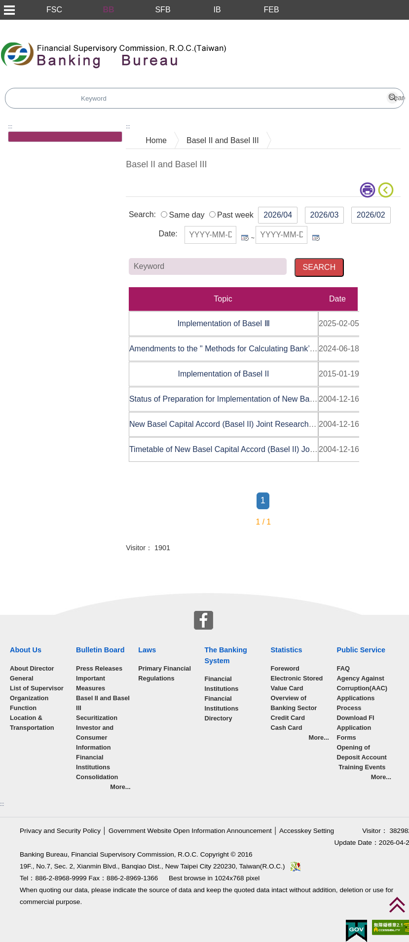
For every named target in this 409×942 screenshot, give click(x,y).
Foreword (284, 668)
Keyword (359, 266)
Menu (8, 9)
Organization (29, 698)
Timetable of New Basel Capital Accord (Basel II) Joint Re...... (236, 449)
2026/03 (324, 215)
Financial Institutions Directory (221, 708)
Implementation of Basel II (223, 374)
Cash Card (286, 727)
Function (23, 708)
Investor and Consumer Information (94, 737)
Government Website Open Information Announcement (190, 830)
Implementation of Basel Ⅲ (223, 323)
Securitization (96, 717)
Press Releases (99, 668)
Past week (235, 215)
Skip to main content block (46, 25)
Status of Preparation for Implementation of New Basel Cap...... (239, 399)
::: (10, 126)
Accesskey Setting (306, 830)
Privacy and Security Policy (60, 830)
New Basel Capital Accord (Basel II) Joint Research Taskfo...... (238, 424)
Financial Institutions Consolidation (97, 767)
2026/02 (371, 215)
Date (166, 233)
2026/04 (277, 215)
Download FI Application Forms (355, 727)
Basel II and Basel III (222, 140)
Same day (186, 215)
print (367, 190)
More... (120, 787)
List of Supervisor (37, 688)
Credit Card (287, 717)
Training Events (361, 767)
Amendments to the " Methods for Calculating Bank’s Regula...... (241, 348)
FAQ (343, 668)
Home (156, 140)
